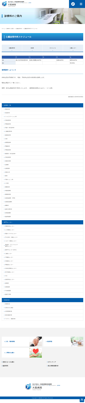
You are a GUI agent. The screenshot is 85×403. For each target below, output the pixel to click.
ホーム (3, 28)
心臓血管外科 (20, 28)
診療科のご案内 (11, 28)
